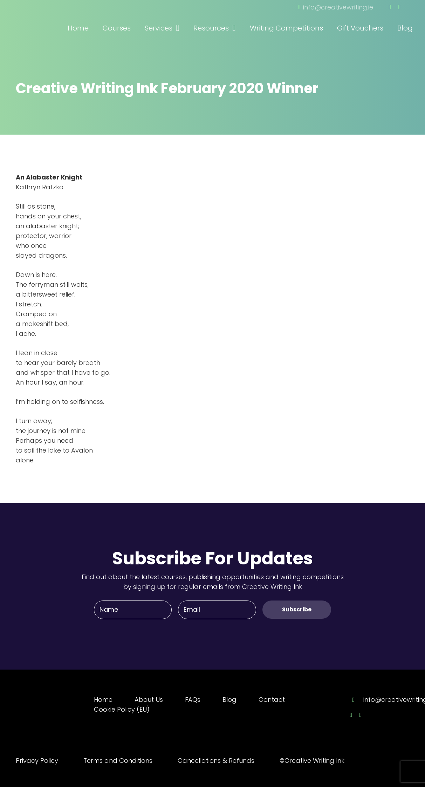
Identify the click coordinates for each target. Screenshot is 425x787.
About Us (149, 699)
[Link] (54, 18)
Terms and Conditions (117, 760)
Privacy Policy (37, 760)
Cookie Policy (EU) (122, 709)
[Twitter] (399, 7)
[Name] (133, 610)
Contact (272, 699)
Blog (229, 699)
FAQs (192, 699)
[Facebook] (390, 7)
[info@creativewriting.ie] (356, 700)
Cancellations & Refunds (216, 760)
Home (103, 699)
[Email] (217, 610)
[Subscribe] (296, 609)
